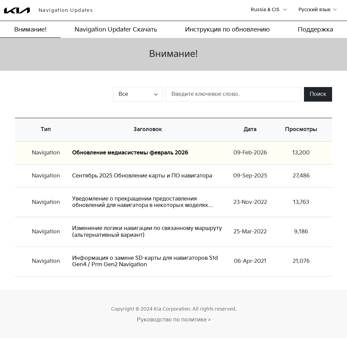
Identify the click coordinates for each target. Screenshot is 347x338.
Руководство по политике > (173, 320)
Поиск (318, 94)
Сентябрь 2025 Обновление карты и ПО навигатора (142, 176)
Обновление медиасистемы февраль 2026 (130, 153)
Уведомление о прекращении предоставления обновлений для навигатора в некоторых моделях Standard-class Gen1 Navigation (140, 205)
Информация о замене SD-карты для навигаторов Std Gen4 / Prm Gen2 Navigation (145, 261)
